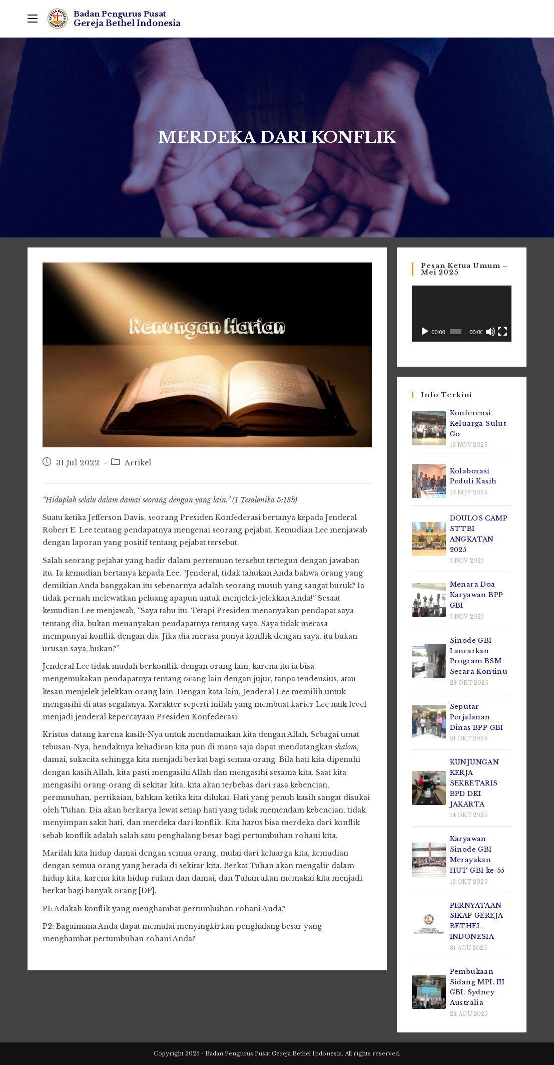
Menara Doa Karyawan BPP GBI (476, 595)
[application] (461, 314)
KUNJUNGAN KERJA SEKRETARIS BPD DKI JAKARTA (474, 783)
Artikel (138, 462)
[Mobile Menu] (33, 18)
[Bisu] (490, 332)
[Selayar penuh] (502, 332)
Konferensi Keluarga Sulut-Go (479, 423)
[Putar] (425, 332)
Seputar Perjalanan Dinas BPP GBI (476, 717)
